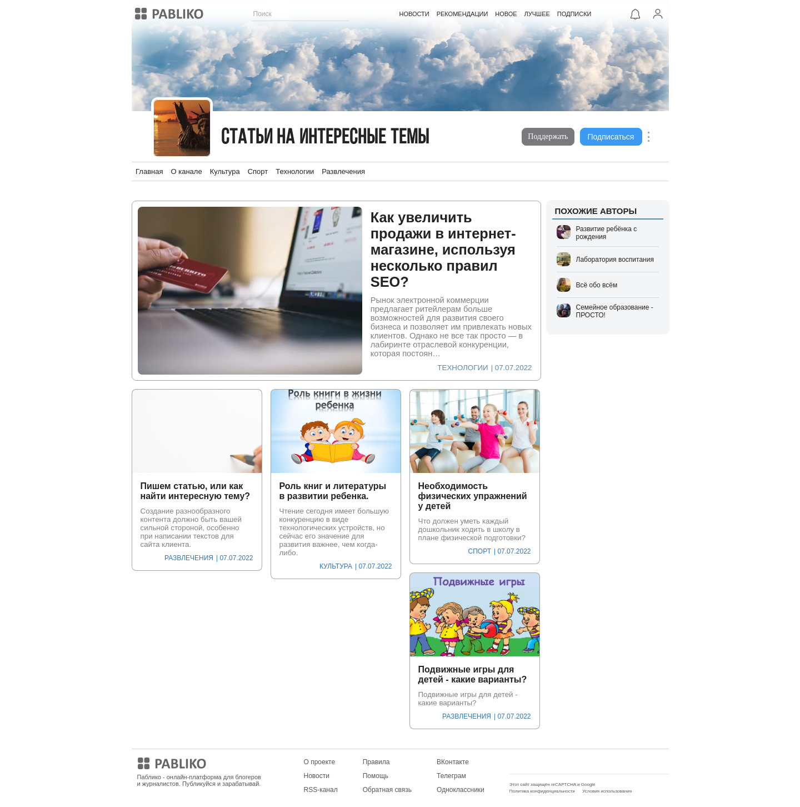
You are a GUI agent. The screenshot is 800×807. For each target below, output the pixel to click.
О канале (186, 171)
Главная (149, 171)
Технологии (295, 171)
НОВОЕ (506, 14)
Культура (225, 171)
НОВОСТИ (414, 14)
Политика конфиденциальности (542, 791)
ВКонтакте (453, 762)
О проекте (320, 762)
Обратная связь (387, 790)
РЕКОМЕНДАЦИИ (462, 14)
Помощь (375, 776)
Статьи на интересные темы (325, 138)
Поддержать (548, 136)
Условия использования (607, 791)
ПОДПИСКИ (574, 14)
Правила (376, 762)
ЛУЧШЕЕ (537, 14)
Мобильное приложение (546, 762)
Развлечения (343, 171)
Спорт (258, 171)
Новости (316, 776)
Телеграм (451, 776)
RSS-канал (321, 790)
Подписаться (611, 136)
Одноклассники (460, 790)
